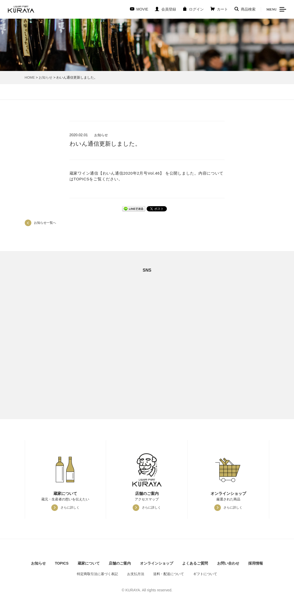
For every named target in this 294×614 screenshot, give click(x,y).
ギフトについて (205, 574)
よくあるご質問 (195, 563)
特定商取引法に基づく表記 (97, 574)
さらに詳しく (70, 507)
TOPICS (61, 563)
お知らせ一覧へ (45, 223)
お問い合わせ (228, 563)
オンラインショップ (156, 563)
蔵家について (89, 563)
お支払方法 (135, 574)
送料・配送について (168, 574)
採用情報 (255, 563)
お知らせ (45, 77)
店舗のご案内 (120, 563)
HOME (30, 77)
